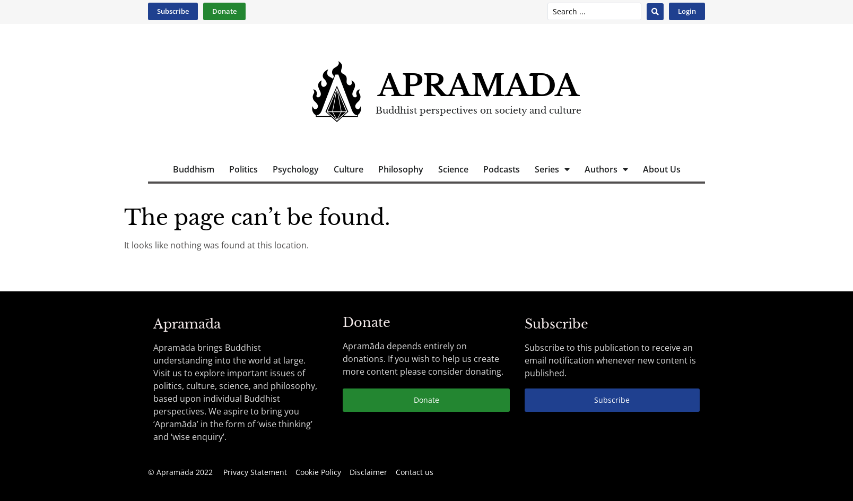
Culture (348, 169)
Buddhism (193, 169)
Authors (606, 169)
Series (552, 169)
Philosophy (400, 169)
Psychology (296, 169)
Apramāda (478, 85)
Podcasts (501, 169)
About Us (662, 169)
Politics (243, 169)
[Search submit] (655, 11)
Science (453, 169)
